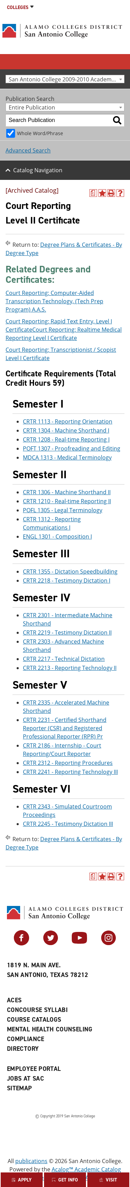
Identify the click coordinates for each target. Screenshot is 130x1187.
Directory (23, 1049)
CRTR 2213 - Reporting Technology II (69, 668)
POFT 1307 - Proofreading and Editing (71, 448)
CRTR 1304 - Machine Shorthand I (66, 430)
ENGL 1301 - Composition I (57, 536)
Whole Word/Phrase (40, 133)
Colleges (17, 7)
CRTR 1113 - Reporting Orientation (67, 421)
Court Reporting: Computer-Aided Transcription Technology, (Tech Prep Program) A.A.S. (54, 301)
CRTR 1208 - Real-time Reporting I (66, 439)
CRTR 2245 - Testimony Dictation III (68, 824)
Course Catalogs (34, 1019)
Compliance (25, 1039)
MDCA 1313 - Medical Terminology (67, 457)
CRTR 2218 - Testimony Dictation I (66, 580)
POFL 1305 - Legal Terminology (62, 510)
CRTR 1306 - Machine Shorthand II (67, 492)
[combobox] (65, 79)
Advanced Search (28, 150)
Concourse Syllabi (37, 1010)
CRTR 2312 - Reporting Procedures (68, 763)
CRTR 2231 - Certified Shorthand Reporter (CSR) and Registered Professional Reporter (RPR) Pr (64, 728)
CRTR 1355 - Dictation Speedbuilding (70, 571)
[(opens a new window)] (93, 193)
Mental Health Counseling (50, 1029)
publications (31, 1161)
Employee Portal (34, 1069)
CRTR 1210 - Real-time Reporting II (67, 501)
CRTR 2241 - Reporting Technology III (70, 772)
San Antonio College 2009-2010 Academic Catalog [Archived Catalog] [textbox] (66, 79)
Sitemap (19, 1088)
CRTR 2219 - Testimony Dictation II (67, 632)
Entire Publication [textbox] (32, 107)
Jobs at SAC (25, 1078)
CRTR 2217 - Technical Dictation (64, 659)
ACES (14, 1000)
